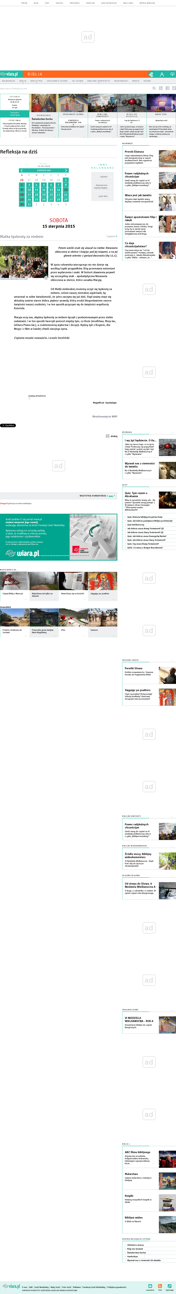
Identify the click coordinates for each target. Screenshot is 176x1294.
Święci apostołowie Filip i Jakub (140, 219)
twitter (174, 88)
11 (36, 190)
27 (29, 180)
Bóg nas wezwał (135, 1249)
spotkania (75, 3)
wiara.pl (11, 74)
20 (51, 195)
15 (66, 190)
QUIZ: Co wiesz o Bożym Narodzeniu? (145, 547)
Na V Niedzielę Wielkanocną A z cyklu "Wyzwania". (138, 471)
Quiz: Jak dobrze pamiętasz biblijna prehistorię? (150, 521)
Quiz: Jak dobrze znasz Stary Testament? (146, 540)
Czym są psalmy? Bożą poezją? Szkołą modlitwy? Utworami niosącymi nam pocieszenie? (138, 696)
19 (44, 195)
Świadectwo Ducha (42, 119)
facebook (167, 88)
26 (22, 180)
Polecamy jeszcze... (131, 660)
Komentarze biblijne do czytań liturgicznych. (138, 1026)
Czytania (112, 236)
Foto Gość (66, 1287)
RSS (160, 1285)
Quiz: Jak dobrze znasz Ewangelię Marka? (146, 536)
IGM (30, 1287)
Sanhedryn (132, 1256)
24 (29, 199)
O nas (24, 1287)
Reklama (77, 1287)
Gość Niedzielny (109, 3)
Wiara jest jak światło (138, 195)
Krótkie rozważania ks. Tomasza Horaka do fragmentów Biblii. (139, 673)
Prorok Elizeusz (134, 151)
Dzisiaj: (44, 165)
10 (29, 190)
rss (161, 88)
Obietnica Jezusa (135, 1245)
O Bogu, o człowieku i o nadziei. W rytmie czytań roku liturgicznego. (140, 892)
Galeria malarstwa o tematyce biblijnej (138, 1179)
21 (58, 195)
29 (44, 180)
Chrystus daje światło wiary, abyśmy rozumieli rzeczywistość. (139, 200)
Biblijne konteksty (103, 115)
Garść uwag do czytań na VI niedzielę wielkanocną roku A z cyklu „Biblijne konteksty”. (101, 129)
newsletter (150, 1285)
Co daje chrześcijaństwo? (136, 245)
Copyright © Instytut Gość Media (36, 1290)
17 (29, 195)
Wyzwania (127, 432)
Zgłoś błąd (170, 1285)
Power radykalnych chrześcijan (102, 121)
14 (58, 190)
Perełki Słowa (133, 668)
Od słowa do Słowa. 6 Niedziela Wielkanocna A (140, 885)
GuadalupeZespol (37, 396)
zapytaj (59, 3)
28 (36, 180)
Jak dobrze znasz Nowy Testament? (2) (145, 528)
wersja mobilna (147, 3)
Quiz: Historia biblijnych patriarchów (144, 517)
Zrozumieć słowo (73, 114)
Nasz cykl (161, 114)
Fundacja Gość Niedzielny (94, 1287)
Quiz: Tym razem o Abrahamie (136, 495)
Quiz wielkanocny (135, 524)
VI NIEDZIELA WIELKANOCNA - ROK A (73, 122)
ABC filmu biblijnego (137, 1152)
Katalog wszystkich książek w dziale (138, 1201)
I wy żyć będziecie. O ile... (132, 121)
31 (58, 180)
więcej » (14, 133)
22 (66, 195)
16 (22, 195)
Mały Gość (128, 3)
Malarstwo (131, 1174)
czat (47, 3)
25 (36, 199)
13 (51, 190)
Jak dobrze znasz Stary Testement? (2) (145, 532)
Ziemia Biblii (5, 607)
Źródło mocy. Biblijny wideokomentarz (138, 855)
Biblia (35, 74)
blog (36, 3)
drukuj (114, 436)
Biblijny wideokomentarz (134, 846)
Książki (129, 1195)
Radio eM (90, 3)
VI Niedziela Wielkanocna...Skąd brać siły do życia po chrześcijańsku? (139, 863)
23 (22, 199)
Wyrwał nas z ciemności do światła (140, 465)
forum (24, 3)
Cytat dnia (15, 120)
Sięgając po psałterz (137, 690)
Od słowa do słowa (131, 876)
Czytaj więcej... (43, 139)
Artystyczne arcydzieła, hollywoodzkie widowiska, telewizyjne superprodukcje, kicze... (137, 1160)
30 (51, 180)
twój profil (162, 74)
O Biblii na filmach (133, 1221)
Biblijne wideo (134, 1217)
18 (36, 195)
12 (44, 190)
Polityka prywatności (116, 1287)
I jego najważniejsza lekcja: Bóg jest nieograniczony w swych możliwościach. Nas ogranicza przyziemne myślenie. (139, 159)
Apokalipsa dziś (161, 120)
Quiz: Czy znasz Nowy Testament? (143, 544)
